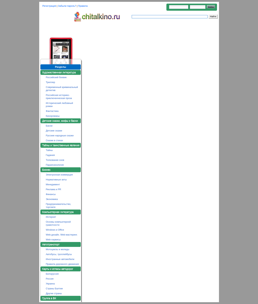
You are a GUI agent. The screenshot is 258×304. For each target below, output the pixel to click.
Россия (50, 278)
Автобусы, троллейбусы (59, 254)
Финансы (51, 194)
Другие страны (54, 293)
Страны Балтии (54, 288)
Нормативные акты (56, 179)
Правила (83, 6)
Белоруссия (52, 273)
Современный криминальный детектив (62, 89)
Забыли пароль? (67, 6)
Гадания (50, 155)
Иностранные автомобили (60, 259)
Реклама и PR (53, 189)
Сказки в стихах (54, 140)
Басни (49, 125)
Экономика (52, 199)
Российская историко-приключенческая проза (59, 97)
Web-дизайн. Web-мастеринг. (62, 234)
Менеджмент (53, 184)
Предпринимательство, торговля (58, 205)
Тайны (49, 150)
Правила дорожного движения (62, 264)
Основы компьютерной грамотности (58, 223)
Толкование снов (55, 160)
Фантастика (52, 111)
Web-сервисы (53, 239)
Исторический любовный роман (59, 104)
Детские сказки (54, 130)
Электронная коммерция (59, 174)
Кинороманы (53, 116)
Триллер (50, 82)
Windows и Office (55, 229)
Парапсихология (55, 165)
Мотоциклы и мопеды (57, 249)
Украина (50, 283)
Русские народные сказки (60, 135)
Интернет (51, 217)
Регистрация (49, 6)
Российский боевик (56, 77)
